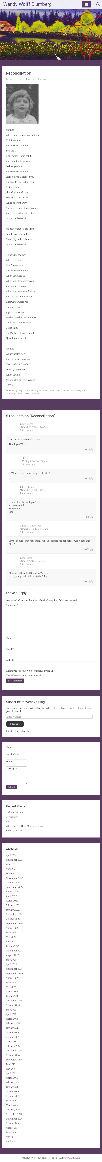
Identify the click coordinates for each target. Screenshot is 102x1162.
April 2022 (11, 896)
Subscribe (15, 724)
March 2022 (12, 900)
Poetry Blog (55, 390)
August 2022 (12, 891)
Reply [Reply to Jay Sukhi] (90, 581)
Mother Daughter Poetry (37, 390)
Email (10, 649)
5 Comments (34, 393)
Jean (27, 458)
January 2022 (13, 909)
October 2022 (13, 882)
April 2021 (11, 941)
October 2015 (13, 1096)
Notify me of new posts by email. (25, 675)
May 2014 (11, 1137)
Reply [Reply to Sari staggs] (90, 449)
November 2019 (14, 968)
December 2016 (14, 1050)
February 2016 (13, 1082)
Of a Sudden (12, 817)
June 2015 (11, 1100)
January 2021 (12, 946)
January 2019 (12, 996)
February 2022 (13, 905)
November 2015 (14, 1091)
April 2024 (11, 855)
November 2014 (14, 1118)
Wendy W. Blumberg (37, 79)
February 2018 (13, 1023)
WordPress (45, 1158)
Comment (12, 605)
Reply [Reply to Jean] (90, 478)
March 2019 (12, 991)
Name (10, 638)
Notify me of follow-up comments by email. (30, 670)
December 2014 (14, 1114)
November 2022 (14, 878)
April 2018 (11, 1014)
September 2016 (14, 1059)
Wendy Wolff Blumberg (27, 4)
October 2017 (13, 1037)
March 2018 (12, 1018)
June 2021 (11, 932)
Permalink (27, 430)
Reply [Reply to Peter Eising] (90, 517)
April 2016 (11, 1073)
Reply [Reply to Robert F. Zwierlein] (90, 549)
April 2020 (11, 964)
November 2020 (14, 950)
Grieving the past (17, 390)
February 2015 (13, 1109)
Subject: (11, 761)
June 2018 (11, 1009)
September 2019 (14, 973)
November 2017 (14, 1032)
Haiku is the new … (15, 812)
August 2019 (12, 978)
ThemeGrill (74, 1158)
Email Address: (14, 754)
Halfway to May (14, 830)
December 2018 (14, 1000)
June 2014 (11, 1132)
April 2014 (11, 1141)
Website (10, 660)
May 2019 (11, 987)
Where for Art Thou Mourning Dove (24, 826)
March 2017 (12, 1041)
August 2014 (12, 1127)
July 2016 (10, 1064)
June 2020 (11, 959)
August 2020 (12, 955)
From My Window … (88, 406)
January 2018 (12, 1028)
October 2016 (13, 1055)
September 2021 (14, 923)
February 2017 (13, 1046)
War (8, 821)
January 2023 (12, 873)
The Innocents (11, 406)
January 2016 (12, 1087)
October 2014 (13, 1123)
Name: (10, 747)
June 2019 (11, 982)
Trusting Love (68, 390)
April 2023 (11, 869)
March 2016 (12, 1077)
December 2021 (14, 914)
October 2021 (13, 919)
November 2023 (14, 859)
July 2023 (10, 864)
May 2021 (11, 937)
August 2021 (12, 928)
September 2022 (14, 887)
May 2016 (11, 1068)
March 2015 (12, 1105)
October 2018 (13, 1005)
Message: (11, 768)
